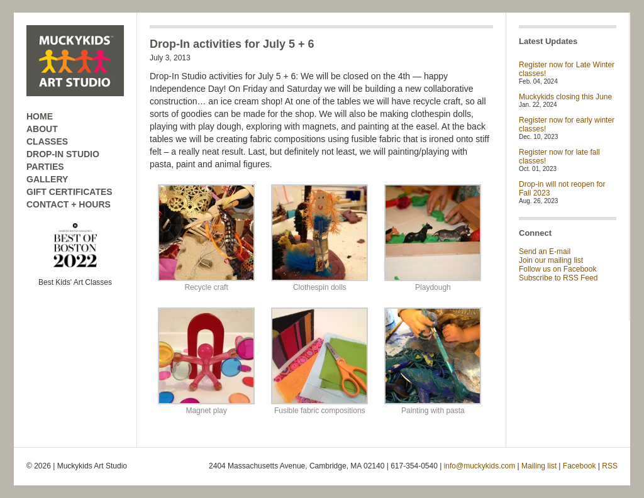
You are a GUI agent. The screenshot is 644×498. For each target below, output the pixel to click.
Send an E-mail (544, 251)
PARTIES (45, 167)
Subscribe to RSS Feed (558, 278)
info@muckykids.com (480, 466)
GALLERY (47, 179)
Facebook (579, 466)
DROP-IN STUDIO (62, 154)
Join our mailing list (551, 260)
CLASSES (47, 141)
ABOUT (42, 129)
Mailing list (539, 466)
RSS (610, 466)
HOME (39, 116)
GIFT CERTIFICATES (69, 192)
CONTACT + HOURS (68, 204)
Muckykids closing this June (565, 96)
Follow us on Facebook (557, 269)
